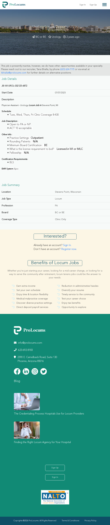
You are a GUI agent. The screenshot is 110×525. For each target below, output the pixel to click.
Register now (68, 249)
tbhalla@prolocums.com (13, 73)
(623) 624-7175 (67, 69)
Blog (17, 381)
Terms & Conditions (70, 521)
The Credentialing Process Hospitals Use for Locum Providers (49, 414)
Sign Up (93, 5)
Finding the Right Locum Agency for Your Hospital (42, 442)
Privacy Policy (90, 521)
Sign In (82, 5)
